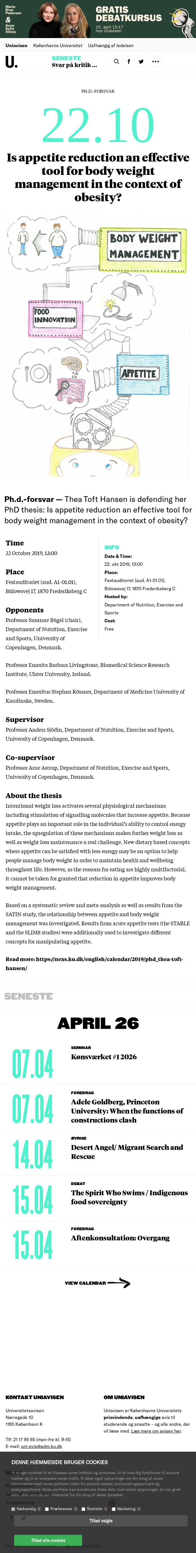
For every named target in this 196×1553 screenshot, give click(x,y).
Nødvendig (29, 1508)
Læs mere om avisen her (156, 1430)
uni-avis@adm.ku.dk (41, 1446)
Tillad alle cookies (48, 1540)
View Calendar (85, 1283)
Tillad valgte (101, 1520)
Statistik (97, 1508)
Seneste (66, 58)
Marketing (129, 1508)
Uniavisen (16, 45)
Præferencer (64, 1508)
